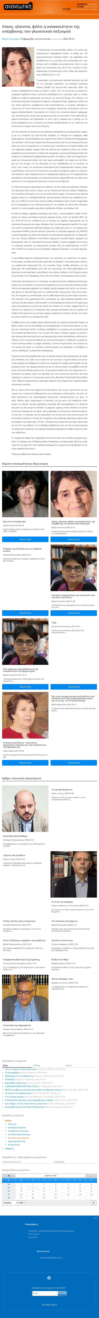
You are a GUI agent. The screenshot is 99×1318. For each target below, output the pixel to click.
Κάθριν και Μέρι (60, 959)
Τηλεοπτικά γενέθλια (14, 855)
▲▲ (95, 1218)
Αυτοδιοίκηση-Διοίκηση (19, 1134)
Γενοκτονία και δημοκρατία (17, 1025)
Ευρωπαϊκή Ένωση (16, 1141)
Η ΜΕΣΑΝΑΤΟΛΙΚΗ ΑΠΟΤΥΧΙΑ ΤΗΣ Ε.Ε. (33, 1086)
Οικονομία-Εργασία (17, 1127)
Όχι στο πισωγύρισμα (14, 521)
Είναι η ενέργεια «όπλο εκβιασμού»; (35, 1069)
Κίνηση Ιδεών (14, 1145)
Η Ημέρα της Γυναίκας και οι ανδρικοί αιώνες (22, 549)
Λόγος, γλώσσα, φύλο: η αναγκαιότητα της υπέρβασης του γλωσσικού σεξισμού (73, 522)
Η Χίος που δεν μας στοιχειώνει (19, 921)
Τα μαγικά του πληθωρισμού (32, 1093)
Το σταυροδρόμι (26, 1072)
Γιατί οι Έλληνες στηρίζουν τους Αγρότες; (24, 940)
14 (9, 1184)
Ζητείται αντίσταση (62, 940)
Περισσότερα (25, 539)
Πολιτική (12, 1124)
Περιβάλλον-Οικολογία (18, 1131)
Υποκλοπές (25, 1079)
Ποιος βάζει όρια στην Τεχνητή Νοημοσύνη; (39, 1107)
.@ (51, 1258)
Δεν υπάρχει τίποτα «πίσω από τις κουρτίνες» (40, 1103)
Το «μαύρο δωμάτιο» (62, 789)
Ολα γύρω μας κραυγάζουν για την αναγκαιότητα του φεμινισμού (20, 670)
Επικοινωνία (33, 1234)
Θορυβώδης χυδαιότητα (28, 1083)
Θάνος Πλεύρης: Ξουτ (62, 979)
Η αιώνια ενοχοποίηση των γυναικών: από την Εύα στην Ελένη (73, 596)
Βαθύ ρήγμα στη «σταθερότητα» (34, 1076)
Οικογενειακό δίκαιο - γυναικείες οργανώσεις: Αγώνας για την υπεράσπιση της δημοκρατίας (24, 744)
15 (9, 1188)
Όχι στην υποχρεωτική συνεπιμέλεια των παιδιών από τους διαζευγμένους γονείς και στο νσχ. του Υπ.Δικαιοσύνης (73, 698)
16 (9, 1191)
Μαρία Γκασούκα (10, 39)
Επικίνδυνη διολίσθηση (15, 836)
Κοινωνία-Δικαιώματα (18, 1138)
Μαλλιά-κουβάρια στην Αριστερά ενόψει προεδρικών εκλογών (46, 1090)
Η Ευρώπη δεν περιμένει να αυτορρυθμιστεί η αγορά (41, 1100)
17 (9, 1195)
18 (9, 1198)
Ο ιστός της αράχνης (62, 902)
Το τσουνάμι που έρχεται (65, 921)
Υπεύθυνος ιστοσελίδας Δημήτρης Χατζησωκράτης (51, 1231)
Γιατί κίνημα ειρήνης (35, 1096)
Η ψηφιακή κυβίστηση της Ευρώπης (21, 959)
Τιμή (54, 622)
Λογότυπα (32, 1237)
